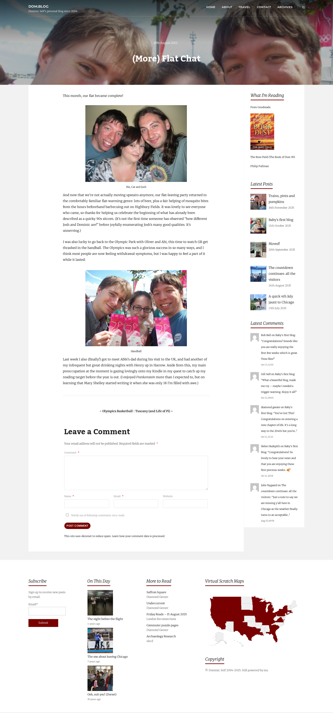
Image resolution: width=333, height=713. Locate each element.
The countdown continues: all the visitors (278, 491)
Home (210, 7)
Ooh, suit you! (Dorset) (102, 695)
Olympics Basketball (117, 411)
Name (69, 496)
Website (168, 496)
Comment (71, 453)
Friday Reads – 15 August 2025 (167, 615)
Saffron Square (156, 593)
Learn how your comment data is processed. (138, 536)
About (227, 7)
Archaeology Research (161, 637)
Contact (264, 7)
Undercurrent (156, 604)
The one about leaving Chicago (107, 657)
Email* (47, 609)
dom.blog (38, 5)
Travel (244, 7)
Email (119, 496)
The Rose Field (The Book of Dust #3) (272, 157)
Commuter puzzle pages (162, 626)
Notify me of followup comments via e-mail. (94, 515)
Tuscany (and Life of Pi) (152, 411)
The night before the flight (105, 620)
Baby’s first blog (285, 335)
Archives (284, 7)
